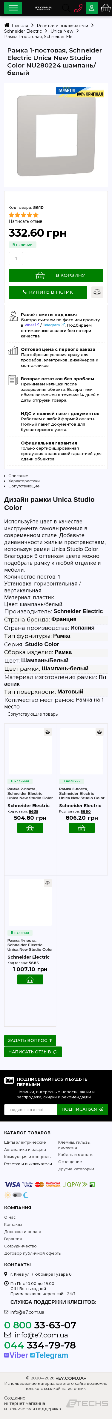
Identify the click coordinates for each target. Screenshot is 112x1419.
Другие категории (76, 1169)
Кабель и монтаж (75, 1154)
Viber (29, 325)
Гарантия (13, 1238)
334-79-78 (40, 1345)
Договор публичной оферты (33, 1253)
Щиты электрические (25, 1142)
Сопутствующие (24, 486)
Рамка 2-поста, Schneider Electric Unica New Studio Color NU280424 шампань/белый (30, 794)
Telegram (51, 325)
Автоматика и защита (25, 1149)
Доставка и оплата (22, 1231)
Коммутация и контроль (27, 1156)
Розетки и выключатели (28, 1163)
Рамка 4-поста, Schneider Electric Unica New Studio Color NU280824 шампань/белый (30, 945)
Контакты (13, 1224)
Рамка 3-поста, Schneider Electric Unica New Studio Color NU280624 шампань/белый (82, 794)
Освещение (70, 1161)
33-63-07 (40, 1325)
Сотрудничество (20, 1246)
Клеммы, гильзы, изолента (74, 1145)
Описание (18, 476)
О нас (10, 1217)
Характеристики (24, 481)
